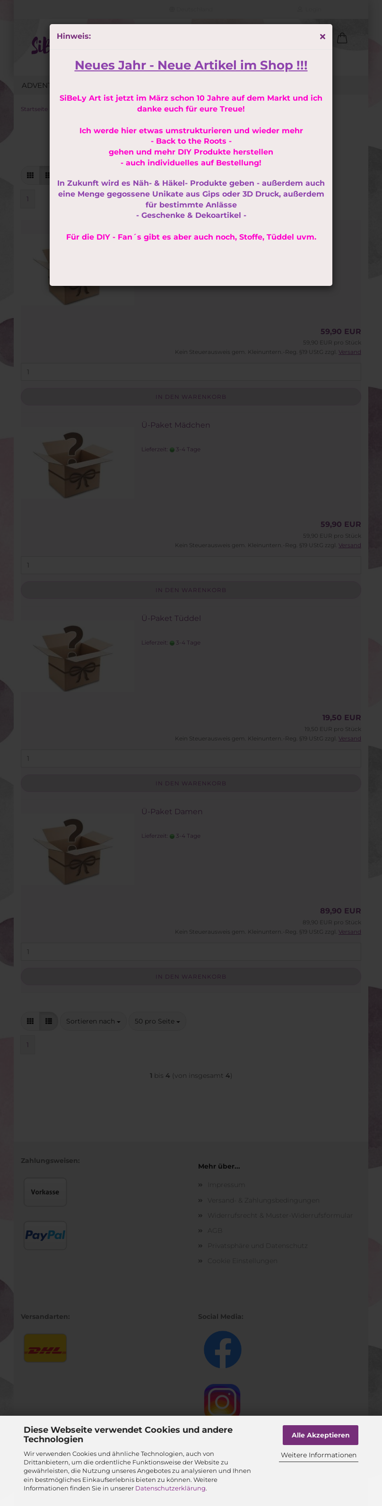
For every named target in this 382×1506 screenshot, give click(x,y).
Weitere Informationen (318, 1455)
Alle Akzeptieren (321, 1435)
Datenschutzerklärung (170, 1488)
